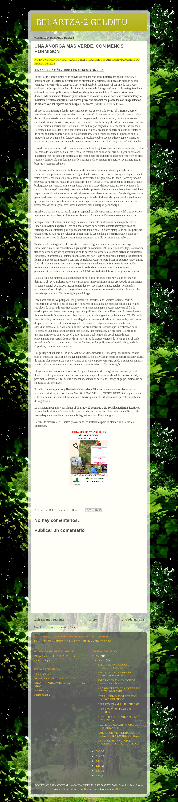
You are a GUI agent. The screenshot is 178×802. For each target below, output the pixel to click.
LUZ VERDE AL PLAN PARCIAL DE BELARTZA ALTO (118, 726)
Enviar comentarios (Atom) (62, 627)
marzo (102, 660)
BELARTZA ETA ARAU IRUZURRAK (118, 704)
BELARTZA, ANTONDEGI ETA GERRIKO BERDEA (115, 666)
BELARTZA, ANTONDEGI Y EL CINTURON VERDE (115, 674)
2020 (98, 756)
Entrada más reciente (49, 619)
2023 (98, 656)
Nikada (87, 789)
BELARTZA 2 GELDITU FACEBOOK (54, 656)
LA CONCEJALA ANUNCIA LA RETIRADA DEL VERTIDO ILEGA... (119, 742)
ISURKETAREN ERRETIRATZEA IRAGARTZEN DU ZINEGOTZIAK (118, 734)
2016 (98, 775)
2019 (98, 760)
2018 (98, 765)
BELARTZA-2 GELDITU (82, 22)
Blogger (119, 789)
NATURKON (41, 690)
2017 (98, 770)
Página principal (42, 660)
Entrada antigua (133, 619)
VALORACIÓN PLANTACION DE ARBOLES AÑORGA (116, 682)
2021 (98, 751)
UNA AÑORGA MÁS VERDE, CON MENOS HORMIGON (117, 698)
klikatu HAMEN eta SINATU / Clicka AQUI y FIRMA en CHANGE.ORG (72, 641)
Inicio (93, 619)
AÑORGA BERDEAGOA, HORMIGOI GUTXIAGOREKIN (119, 690)
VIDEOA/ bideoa (43, 674)
